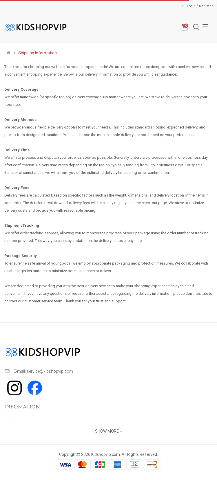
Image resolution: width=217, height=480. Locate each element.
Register (206, 6)
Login (191, 6)
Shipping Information (37, 53)
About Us (17, 422)
